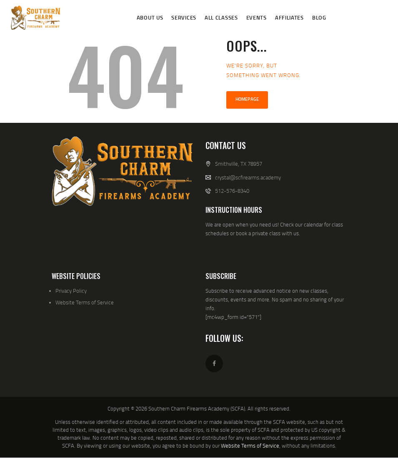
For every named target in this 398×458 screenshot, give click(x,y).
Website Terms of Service (84, 302)
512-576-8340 (232, 190)
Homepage (247, 99)
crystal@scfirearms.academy (248, 177)
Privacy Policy (71, 290)
